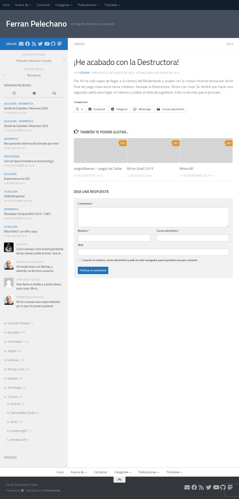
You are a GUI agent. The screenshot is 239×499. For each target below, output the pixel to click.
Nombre (83, 231)
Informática (26, 103)
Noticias (12, 378)
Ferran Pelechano (36, 24)
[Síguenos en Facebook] (27, 43)
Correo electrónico (168, 231)
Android (15, 404)
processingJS (12, 156)
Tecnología (10, 191)
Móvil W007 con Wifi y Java (20, 231)
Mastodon (10, 457)
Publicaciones (87, 5)
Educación (10, 103)
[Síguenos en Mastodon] (59, 43)
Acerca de (21, 5)
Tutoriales (110, 5)
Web (80, 245)
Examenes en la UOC (17, 179)
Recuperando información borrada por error (31, 143)
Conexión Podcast (19, 323)
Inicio (6, 5)
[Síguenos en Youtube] (46, 43)
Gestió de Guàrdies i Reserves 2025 (26, 108)
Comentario (85, 203)
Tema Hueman (52, 490)
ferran (85, 73)
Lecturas (13, 360)
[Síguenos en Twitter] (40, 43)
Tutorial (12, 397)
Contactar (43, 5)
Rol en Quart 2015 (140, 169)
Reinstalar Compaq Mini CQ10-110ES (27, 214)
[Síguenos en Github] (53, 43)
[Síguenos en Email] (21, 43)
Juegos (79, 44)
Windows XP (18, 440)
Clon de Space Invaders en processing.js (29, 161)
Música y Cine (16, 369)
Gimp (14, 422)
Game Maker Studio (23, 413)
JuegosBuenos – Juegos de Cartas (98, 169)
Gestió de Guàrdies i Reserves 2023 (26, 126)
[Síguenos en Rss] (34, 43)
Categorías (62, 5)
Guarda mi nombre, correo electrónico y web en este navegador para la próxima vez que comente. (140, 260)
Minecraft (187, 169)
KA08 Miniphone (14, 196)
